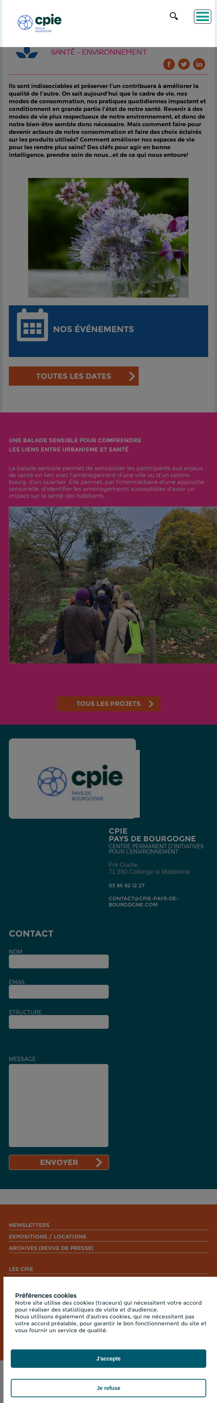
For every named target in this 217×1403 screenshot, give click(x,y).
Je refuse (108, 1388)
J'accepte (108, 1359)
